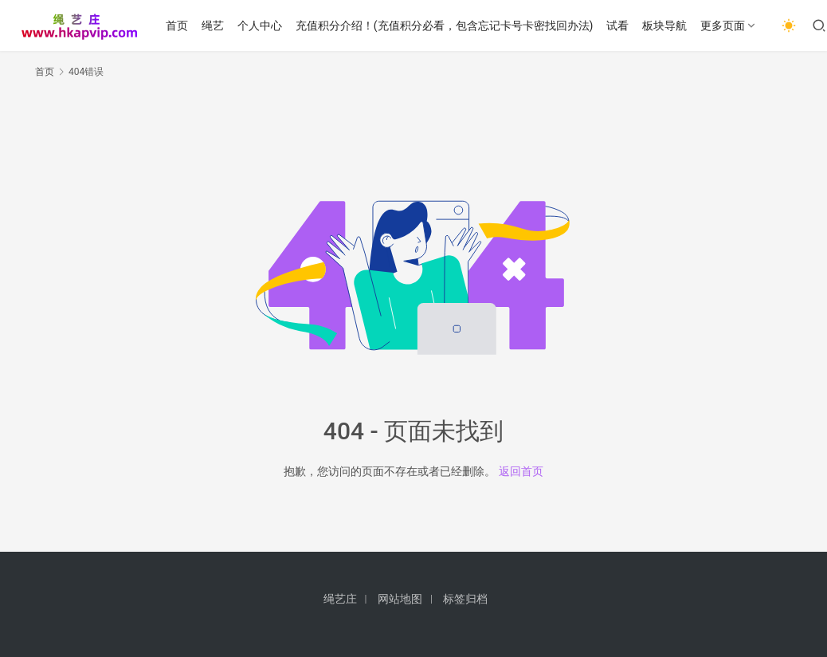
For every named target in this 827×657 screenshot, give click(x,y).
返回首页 (521, 471)
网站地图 (400, 598)
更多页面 (722, 25)
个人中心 (259, 25)
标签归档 (465, 598)
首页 (177, 25)
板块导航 (664, 25)
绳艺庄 (340, 598)
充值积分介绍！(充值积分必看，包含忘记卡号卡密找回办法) (445, 25)
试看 (617, 25)
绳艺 (213, 25)
